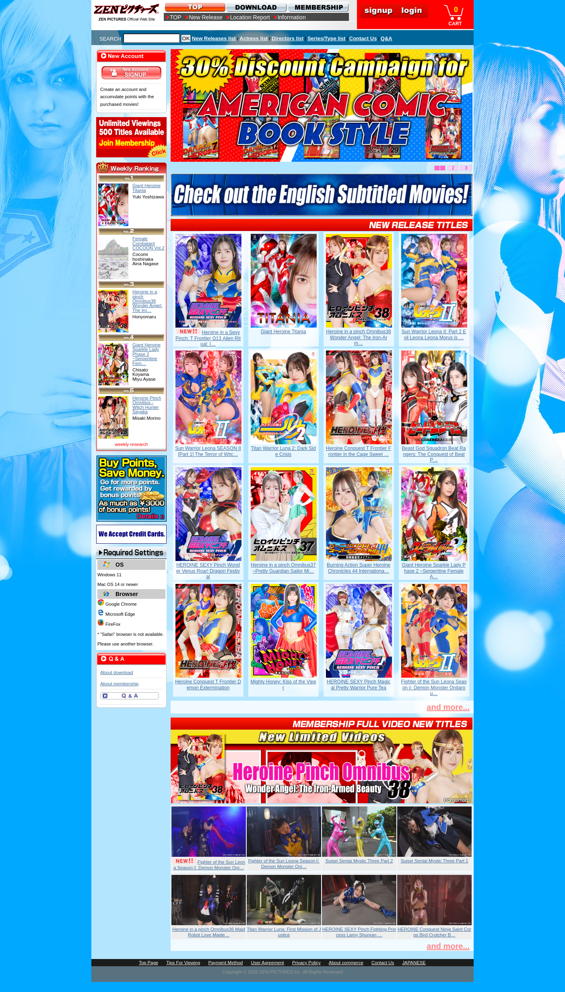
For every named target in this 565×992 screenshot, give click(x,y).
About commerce (346, 962)
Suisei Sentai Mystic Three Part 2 (359, 860)
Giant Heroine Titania (283, 331)
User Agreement (267, 962)
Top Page (148, 962)
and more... (448, 707)
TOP (175, 17)
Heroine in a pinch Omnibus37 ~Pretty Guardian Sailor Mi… (283, 567)
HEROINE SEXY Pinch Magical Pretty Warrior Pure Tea (359, 684)
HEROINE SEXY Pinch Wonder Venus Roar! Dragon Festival (208, 571)
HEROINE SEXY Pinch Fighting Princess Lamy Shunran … (359, 932)
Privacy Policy (306, 962)
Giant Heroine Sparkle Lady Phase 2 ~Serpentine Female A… (434, 571)
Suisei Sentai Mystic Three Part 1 (434, 860)
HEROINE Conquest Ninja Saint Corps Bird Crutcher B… (434, 932)
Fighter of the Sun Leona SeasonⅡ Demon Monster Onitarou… (434, 687)
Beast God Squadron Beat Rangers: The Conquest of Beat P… (434, 454)
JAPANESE (414, 962)
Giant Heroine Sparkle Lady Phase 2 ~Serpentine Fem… (146, 353)
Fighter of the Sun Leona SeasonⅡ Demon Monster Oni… (209, 865)
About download (116, 672)
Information (292, 17)
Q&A (386, 38)
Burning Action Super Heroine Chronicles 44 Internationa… (358, 567)
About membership (119, 683)
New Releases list (214, 38)
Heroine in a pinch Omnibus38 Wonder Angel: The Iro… (147, 300)
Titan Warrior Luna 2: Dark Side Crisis (283, 451)
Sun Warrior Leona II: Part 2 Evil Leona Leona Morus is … (434, 334)
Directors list (287, 38)
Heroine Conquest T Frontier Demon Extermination (208, 684)
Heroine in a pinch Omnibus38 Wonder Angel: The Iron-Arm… (358, 337)
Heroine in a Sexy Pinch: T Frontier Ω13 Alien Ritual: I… (208, 338)
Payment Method (225, 962)
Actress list (253, 38)
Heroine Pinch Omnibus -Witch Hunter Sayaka (146, 405)
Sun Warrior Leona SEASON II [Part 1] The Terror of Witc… (208, 451)
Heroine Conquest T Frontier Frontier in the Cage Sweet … (358, 451)
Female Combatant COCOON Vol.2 (148, 243)
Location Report (250, 17)
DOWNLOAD (256, 7)
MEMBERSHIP (317, 7)
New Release (206, 17)
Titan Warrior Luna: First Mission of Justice (284, 932)
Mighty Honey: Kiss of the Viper (283, 684)
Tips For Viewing (183, 962)
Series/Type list (326, 38)
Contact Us (363, 38)
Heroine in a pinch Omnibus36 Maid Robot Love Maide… (208, 932)
